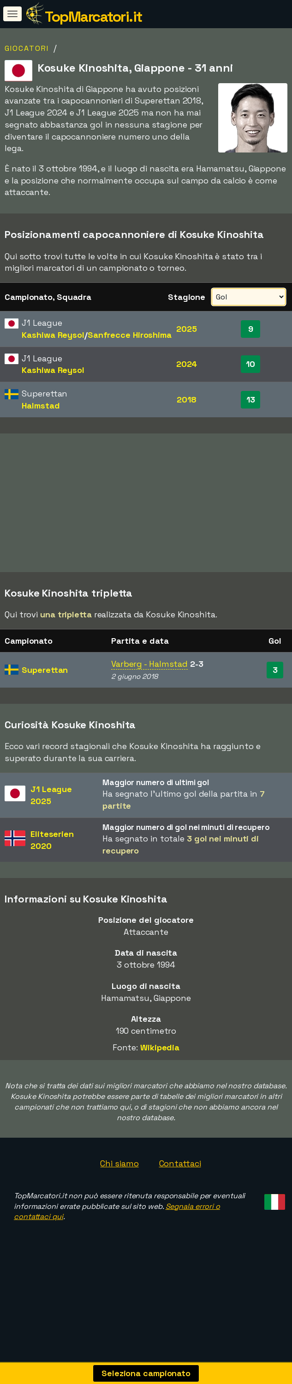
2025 (186, 328)
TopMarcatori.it (93, 16)
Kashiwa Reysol (53, 334)
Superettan (45, 701)
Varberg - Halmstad (149, 696)
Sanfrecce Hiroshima (130, 334)
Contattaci (180, 1195)
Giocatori (27, 48)
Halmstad (41, 405)
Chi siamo (119, 1195)
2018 (187, 399)
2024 (186, 364)
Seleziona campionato (146, 1373)
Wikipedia (159, 1079)
